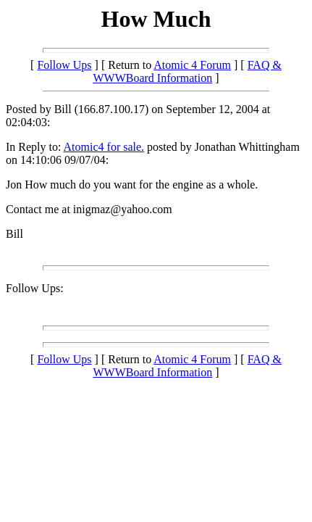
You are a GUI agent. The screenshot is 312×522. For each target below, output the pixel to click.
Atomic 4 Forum (192, 65)
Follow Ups (64, 65)
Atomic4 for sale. (104, 147)
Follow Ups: (35, 288)
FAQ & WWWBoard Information (187, 71)
